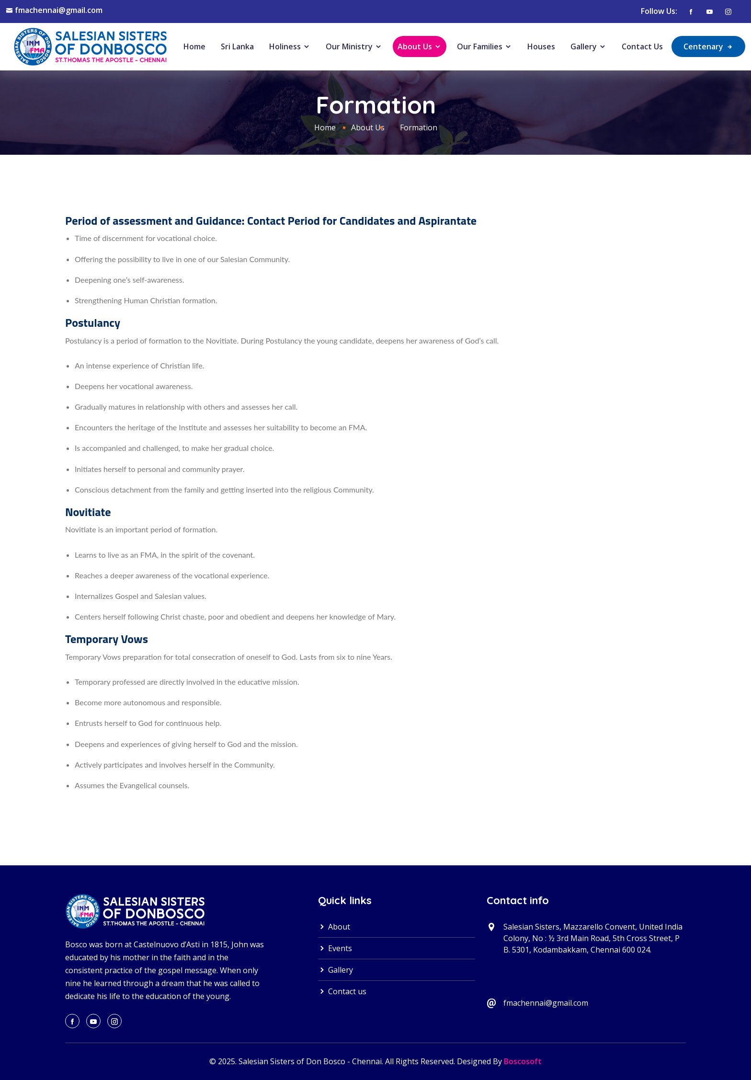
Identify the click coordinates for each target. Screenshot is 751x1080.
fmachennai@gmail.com (58, 10)
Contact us (342, 991)
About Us (420, 46)
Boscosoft (523, 1061)
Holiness (289, 46)
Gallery (588, 46)
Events (335, 948)
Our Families (484, 46)
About (334, 926)
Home (194, 46)
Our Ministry (354, 46)
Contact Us (642, 46)
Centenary (708, 46)
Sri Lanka (237, 46)
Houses (541, 46)
